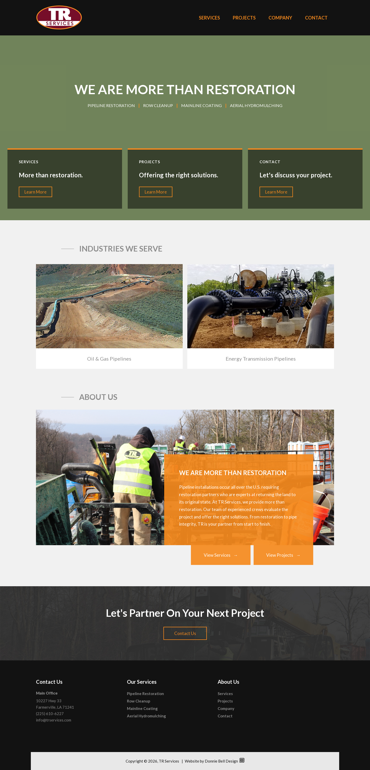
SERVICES (209, 18)
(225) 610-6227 (50, 713)
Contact (225, 716)
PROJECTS (244, 18)
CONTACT (316, 18)
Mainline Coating (142, 708)
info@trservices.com (53, 720)
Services (225, 693)
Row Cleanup (138, 701)
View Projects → (283, 555)
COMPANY (280, 18)
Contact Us (185, 633)
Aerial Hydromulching (146, 716)
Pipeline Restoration (145, 693)
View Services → (221, 555)
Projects (225, 701)
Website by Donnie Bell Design (214, 761)
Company (226, 708)
